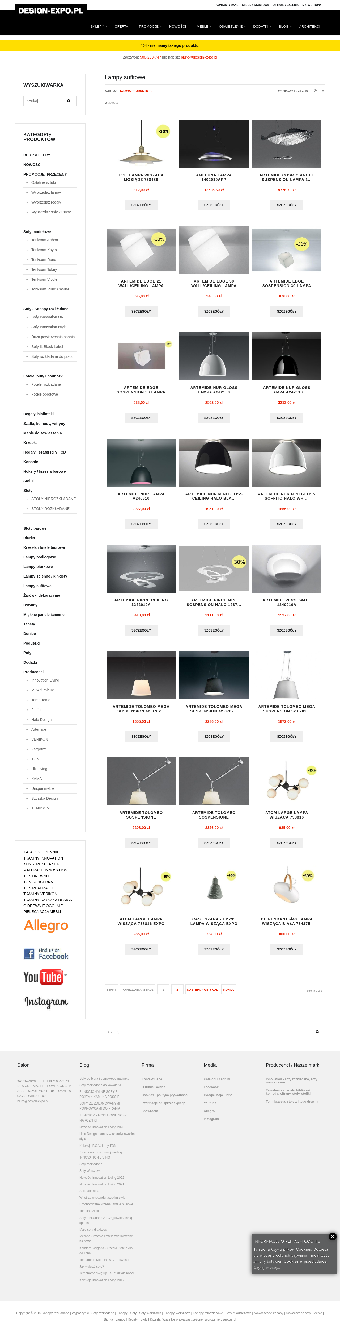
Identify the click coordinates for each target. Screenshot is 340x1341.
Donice (29, 634)
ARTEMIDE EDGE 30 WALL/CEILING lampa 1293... (214, 286)
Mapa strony (312, 4)
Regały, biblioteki (38, 414)
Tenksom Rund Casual (50, 289)
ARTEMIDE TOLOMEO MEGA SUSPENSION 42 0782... (141, 711)
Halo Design (41, 719)
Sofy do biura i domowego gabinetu (104, 1083)
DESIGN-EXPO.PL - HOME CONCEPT (45, 1090)
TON (35, 759)
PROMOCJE (149, 26)
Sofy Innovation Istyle (49, 327)
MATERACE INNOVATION (45, 870)
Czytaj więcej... (266, 1267)
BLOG (283, 26)
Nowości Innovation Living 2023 (101, 1131)
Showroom (150, 1115)
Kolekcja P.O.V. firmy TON (97, 1150)
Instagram (211, 1123)
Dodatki (30, 662)
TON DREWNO (36, 876)
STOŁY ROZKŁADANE (50, 508)
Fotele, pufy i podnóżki (43, 376)
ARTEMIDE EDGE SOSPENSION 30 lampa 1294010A (286, 286)
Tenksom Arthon (44, 240)
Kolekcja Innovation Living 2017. (102, 1284)
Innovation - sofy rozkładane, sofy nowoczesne (291, 1085)
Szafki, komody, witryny (44, 423)
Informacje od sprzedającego (163, 1107)
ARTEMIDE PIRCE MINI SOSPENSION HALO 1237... (214, 604)
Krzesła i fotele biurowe (44, 547)
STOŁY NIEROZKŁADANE (53, 499)
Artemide (38, 729)
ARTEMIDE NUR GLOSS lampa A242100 (213, 391)
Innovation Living (45, 680)
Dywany (30, 605)
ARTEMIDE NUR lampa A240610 (141, 498)
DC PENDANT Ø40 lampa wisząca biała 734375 (287, 925)
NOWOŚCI (177, 26)
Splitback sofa (89, 1195)
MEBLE (202, 26)
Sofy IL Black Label (47, 346)
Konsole (30, 462)
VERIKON (39, 739)
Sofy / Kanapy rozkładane (46, 309)
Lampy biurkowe (38, 566)
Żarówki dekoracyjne (41, 595)
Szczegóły (141, 205)
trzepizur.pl (228, 1324)
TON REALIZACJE (39, 888)
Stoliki (29, 481)
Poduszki (31, 643)
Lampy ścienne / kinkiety (45, 576)
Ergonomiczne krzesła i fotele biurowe (106, 1208)
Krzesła (30, 443)
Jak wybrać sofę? (91, 1271)
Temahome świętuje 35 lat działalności (106, 1277)
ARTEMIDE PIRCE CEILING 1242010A (141, 604)
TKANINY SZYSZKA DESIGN (48, 900)
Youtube (210, 1107)
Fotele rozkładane (46, 384)
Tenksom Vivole (44, 279)
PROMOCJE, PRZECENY (45, 174)
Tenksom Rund (43, 260)
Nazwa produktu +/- (136, 90)
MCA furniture (42, 690)
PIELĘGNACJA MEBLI (42, 912)
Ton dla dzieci (89, 1215)
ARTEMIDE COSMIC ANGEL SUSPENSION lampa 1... (286, 177)
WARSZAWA (26, 1085)
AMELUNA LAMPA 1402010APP (214, 177)
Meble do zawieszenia (42, 433)
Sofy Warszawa (90, 1175)
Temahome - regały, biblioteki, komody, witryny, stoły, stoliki (288, 1096)
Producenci (33, 672)
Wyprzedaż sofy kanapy (51, 212)
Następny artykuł (202, 993)
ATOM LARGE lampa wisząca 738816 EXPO (141, 925)
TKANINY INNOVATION (43, 858)
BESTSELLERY (36, 155)
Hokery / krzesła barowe (44, 471)
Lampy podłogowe (39, 557)
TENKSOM (40, 808)
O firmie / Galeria (286, 4)
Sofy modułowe (37, 232)
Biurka (29, 538)
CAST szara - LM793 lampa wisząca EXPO (214, 925)
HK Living (39, 769)
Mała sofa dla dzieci (93, 1234)
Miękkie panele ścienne (44, 614)
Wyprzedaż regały (46, 202)
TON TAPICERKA (38, 882)
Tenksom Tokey (44, 269)
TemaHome (40, 700)
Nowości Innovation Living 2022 (101, 1182)
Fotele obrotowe (44, 394)
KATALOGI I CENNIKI (41, 852)
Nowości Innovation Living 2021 (101, 1188)
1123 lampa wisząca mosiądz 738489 (141, 177)
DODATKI (260, 26)
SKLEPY (97, 26)
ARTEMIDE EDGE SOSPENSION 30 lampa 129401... (141, 393)
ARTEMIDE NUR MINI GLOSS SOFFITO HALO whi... (287, 498)
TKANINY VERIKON (40, 894)
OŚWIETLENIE (231, 26)
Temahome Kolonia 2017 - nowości (104, 1264)
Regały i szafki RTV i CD (44, 452)
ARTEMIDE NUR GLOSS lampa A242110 (287, 391)
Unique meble (42, 788)
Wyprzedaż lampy (46, 192)
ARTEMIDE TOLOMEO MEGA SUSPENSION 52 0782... (286, 711)
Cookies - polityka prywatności (165, 1099)
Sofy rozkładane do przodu (53, 356)
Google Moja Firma (218, 1099)
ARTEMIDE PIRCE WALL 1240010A (286, 604)
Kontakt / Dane (227, 4)
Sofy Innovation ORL (48, 317)
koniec (229, 993)
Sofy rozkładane (90, 1168)
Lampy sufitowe (37, 586)
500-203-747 (150, 57)
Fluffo (36, 710)
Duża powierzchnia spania (53, 337)
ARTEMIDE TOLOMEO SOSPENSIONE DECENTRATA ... (141, 820)
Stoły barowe (34, 528)
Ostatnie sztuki (43, 182)
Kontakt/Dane (152, 1083)
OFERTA (122, 26)
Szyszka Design (44, 798)
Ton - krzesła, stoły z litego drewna (292, 1106)
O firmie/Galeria (153, 1091)
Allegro (209, 1115)
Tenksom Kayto (44, 250)
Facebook (211, 1091)
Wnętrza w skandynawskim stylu (102, 1202)
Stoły (27, 490)
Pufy (27, 653)
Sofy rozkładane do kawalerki (100, 1089)
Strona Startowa (255, 4)
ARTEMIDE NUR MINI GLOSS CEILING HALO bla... (214, 498)
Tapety (29, 624)
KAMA (36, 779)
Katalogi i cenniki (217, 1083)
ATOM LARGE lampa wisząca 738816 (286, 818)
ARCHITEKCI (309, 26)
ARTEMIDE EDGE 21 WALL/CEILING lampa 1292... (141, 286)
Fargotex (38, 749)
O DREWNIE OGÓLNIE (43, 906)
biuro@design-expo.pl (199, 57)
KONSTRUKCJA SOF (41, 864)
